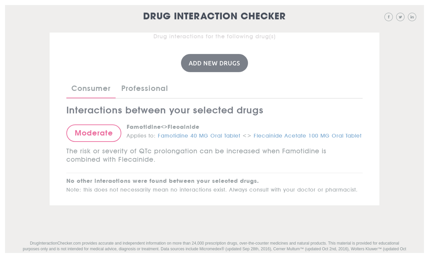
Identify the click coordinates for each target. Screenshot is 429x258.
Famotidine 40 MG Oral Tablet (199, 134)
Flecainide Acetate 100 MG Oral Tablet (308, 134)
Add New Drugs (214, 62)
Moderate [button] (94, 132)
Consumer (91, 88)
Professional (144, 88)
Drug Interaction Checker (214, 16)
